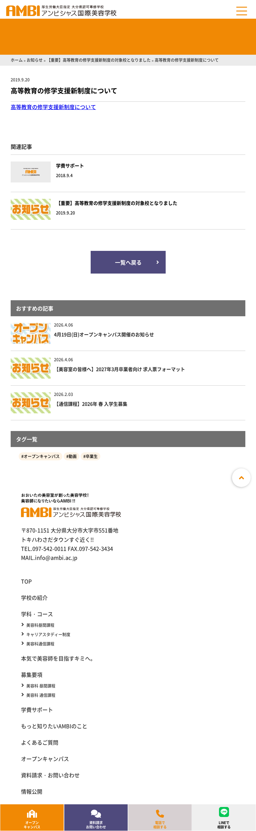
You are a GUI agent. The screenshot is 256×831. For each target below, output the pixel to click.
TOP (26, 581)
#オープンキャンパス (40, 456)
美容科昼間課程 (40, 625)
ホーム (17, 60)
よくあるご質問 (39, 742)
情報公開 (31, 791)
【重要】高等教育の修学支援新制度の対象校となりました (99, 60)
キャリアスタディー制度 (48, 635)
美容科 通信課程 (40, 695)
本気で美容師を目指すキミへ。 (58, 658)
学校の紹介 (34, 597)
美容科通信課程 (40, 644)
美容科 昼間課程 (40, 686)
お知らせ (35, 60)
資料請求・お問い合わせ (50, 775)
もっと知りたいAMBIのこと (54, 726)
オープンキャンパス (45, 759)
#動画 (71, 456)
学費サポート (37, 710)
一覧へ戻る (128, 262)
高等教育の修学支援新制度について (53, 107)
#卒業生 (90, 456)
